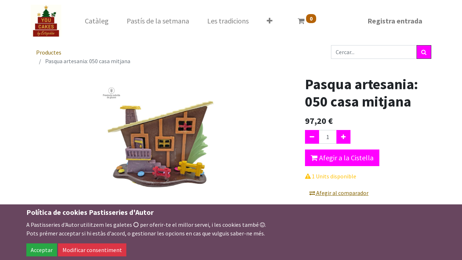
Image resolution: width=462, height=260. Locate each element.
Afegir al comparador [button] (339, 192)
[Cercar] (424, 52)
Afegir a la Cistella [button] (342, 157)
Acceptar (42, 250)
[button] (270, 21)
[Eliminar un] (312, 137)
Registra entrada (394, 20)
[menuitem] (97, 21)
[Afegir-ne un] (343, 137)
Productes (48, 52)
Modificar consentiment (92, 250)
